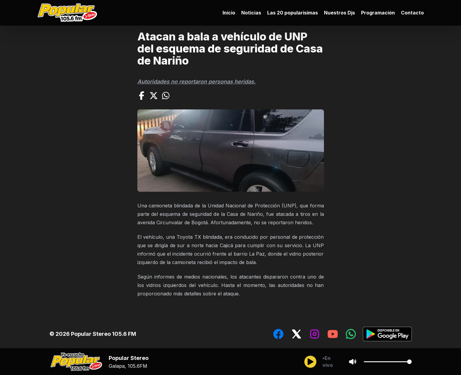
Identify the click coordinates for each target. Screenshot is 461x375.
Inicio (228, 13)
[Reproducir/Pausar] (310, 362)
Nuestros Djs (339, 13)
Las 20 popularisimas (292, 13)
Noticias (251, 13)
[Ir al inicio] (68, 12)
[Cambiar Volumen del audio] (387, 361)
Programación (378, 13)
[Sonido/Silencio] (352, 362)
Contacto (412, 13)
